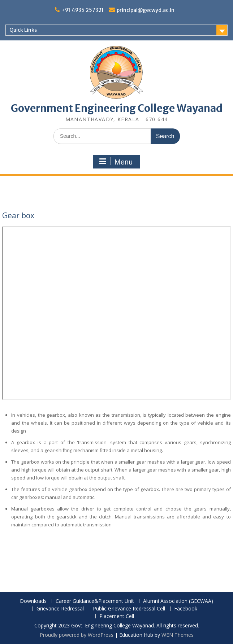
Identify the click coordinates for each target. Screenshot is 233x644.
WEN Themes (177, 634)
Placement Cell (116, 616)
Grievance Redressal (60, 608)
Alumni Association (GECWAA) (178, 601)
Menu (116, 161)
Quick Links (23, 30)
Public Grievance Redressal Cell (129, 608)
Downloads (33, 601)
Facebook (185, 608)
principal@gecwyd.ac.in (145, 10)
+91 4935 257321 (82, 10)
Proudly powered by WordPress (76, 634)
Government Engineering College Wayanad (117, 108)
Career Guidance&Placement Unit (95, 601)
